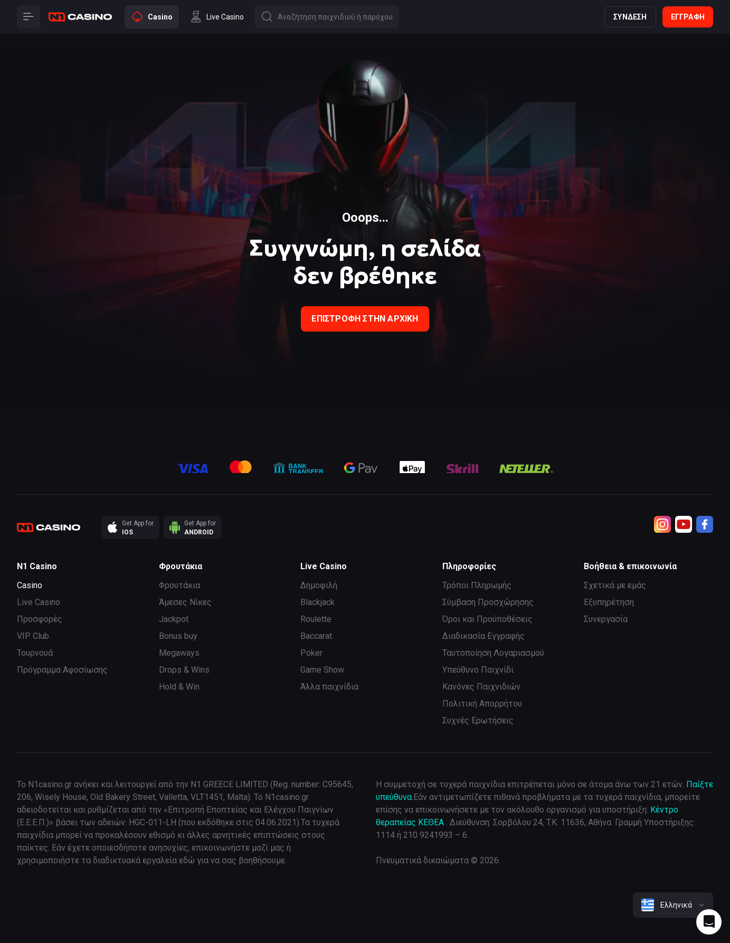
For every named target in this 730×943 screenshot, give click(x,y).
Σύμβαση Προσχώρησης (488, 602)
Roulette (315, 619)
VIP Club (33, 636)
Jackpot (173, 619)
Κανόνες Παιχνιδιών (481, 687)
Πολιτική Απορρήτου (482, 704)
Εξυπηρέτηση (609, 602)
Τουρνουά (35, 653)
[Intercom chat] (709, 922)
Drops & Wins (184, 670)
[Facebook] (704, 524)
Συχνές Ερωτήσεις (478, 720)
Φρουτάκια (179, 585)
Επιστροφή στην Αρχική (364, 319)
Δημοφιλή (318, 585)
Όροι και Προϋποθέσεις (487, 619)
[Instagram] (662, 524)
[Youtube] (683, 524)
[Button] (28, 17)
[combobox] (673, 905)
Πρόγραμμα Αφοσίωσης (62, 670)
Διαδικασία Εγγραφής (483, 636)
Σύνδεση (630, 17)
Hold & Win (179, 687)
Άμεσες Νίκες (185, 602)
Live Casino (38, 602)
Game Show (322, 670)
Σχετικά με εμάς (615, 585)
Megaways (179, 653)
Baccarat (316, 636)
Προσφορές (39, 619)
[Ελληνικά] (673, 905)
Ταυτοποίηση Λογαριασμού (493, 653)
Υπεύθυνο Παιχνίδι (478, 670)
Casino (29, 585)
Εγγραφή (688, 17)
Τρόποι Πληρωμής (476, 585)
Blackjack (317, 602)
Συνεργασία (606, 619)
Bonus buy (178, 636)
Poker (311, 653)
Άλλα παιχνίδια (329, 687)
